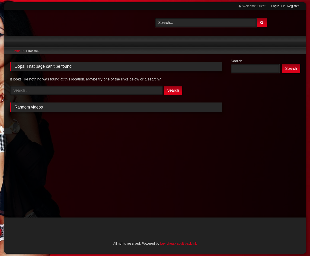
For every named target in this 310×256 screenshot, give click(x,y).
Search (237, 61)
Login (275, 6)
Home (16, 51)
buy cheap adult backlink (178, 243)
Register (293, 6)
